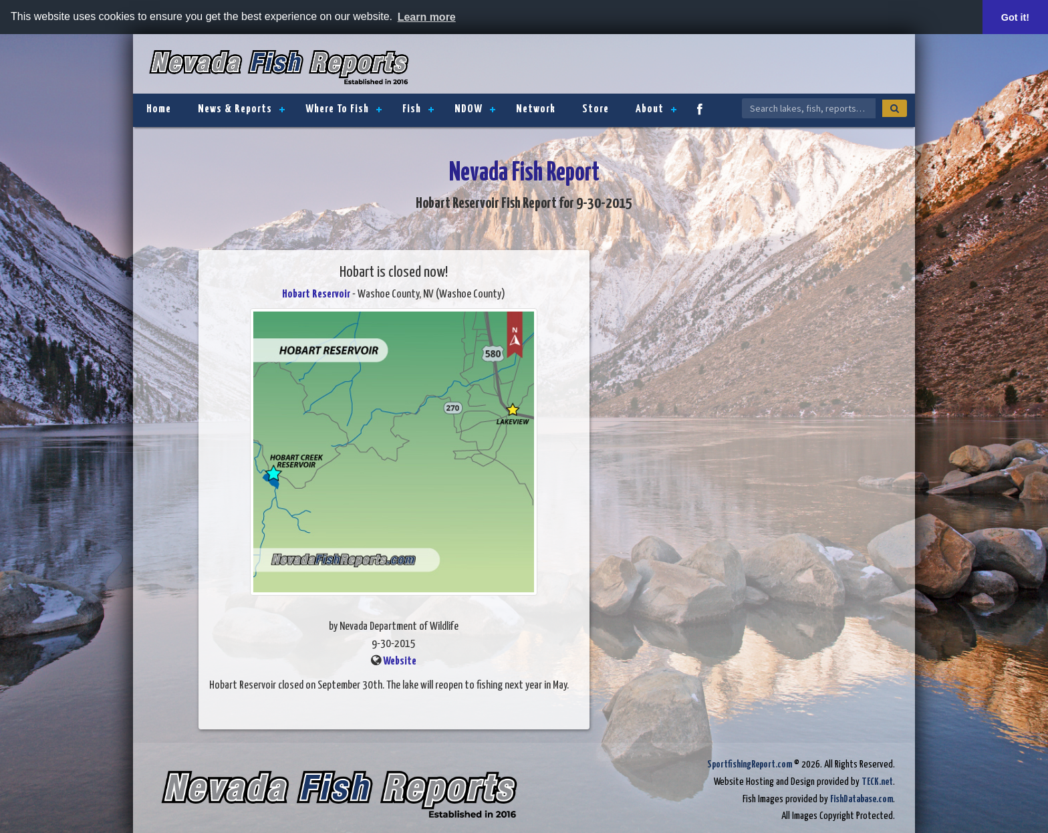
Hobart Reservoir (316, 294)
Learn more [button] (427, 17)
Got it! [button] (1015, 17)
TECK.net (877, 782)
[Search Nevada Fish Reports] (809, 108)
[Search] (894, 108)
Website (399, 661)
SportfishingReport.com (749, 764)
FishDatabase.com (861, 799)
